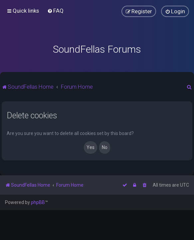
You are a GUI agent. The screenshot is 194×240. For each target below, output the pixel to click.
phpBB (38, 202)
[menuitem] (55, 11)
